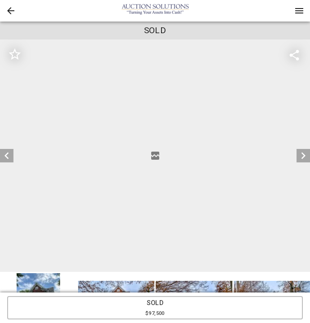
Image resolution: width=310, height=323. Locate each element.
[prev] (6, 155)
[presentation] (155, 11)
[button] (11, 11)
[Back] (11, 11)
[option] (155, 155)
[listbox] (155, 155)
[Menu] (299, 11)
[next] (303, 155)
